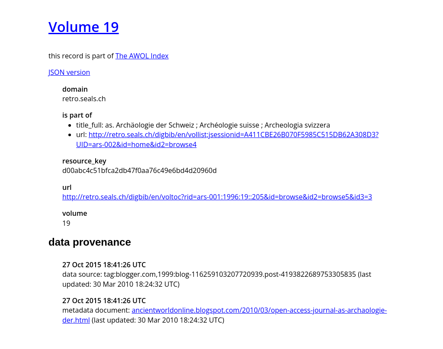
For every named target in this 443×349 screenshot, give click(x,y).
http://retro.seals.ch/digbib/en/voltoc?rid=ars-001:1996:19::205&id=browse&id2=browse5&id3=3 (217, 197)
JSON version (69, 72)
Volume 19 (83, 26)
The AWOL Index (142, 56)
